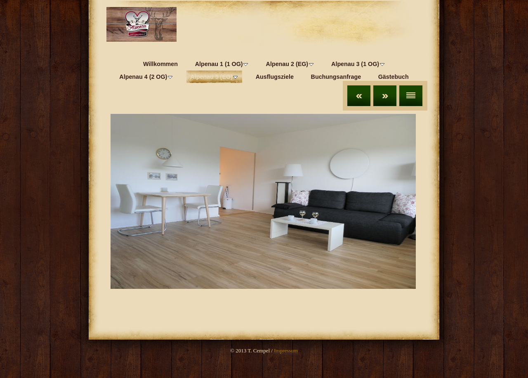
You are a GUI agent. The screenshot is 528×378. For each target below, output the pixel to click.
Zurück (358, 95)
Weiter (384, 95)
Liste (410, 95)
